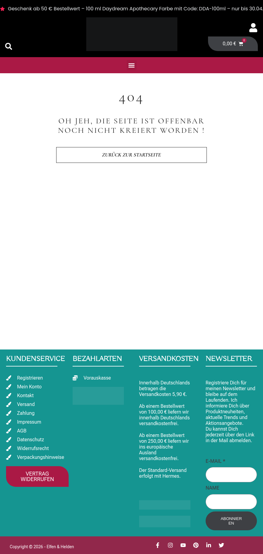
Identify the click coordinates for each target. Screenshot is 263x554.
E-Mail (215, 461)
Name (212, 488)
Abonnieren (231, 520)
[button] (132, 65)
